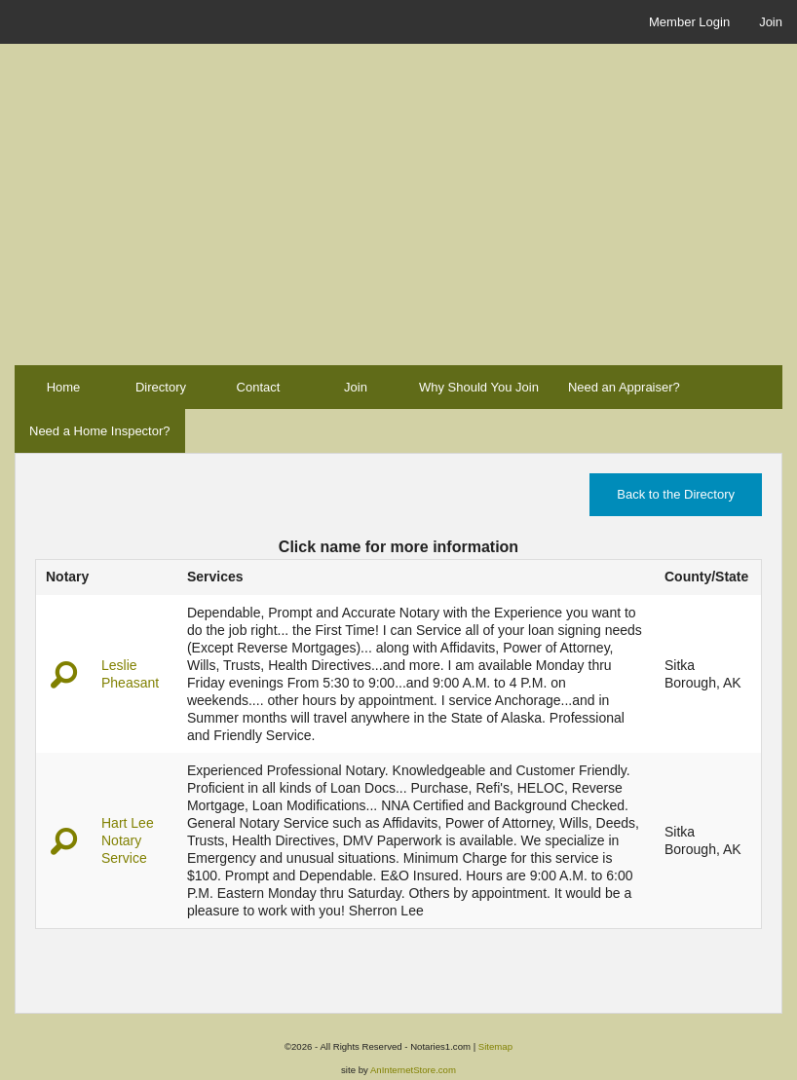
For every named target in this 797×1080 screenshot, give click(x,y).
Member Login (689, 22)
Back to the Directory (676, 494)
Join (770, 22)
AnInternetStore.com (413, 1069)
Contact (259, 387)
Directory (160, 387)
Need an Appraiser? (624, 387)
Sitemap (495, 1046)
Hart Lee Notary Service (127, 840)
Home (64, 387)
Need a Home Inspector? (100, 431)
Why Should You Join (479, 387)
